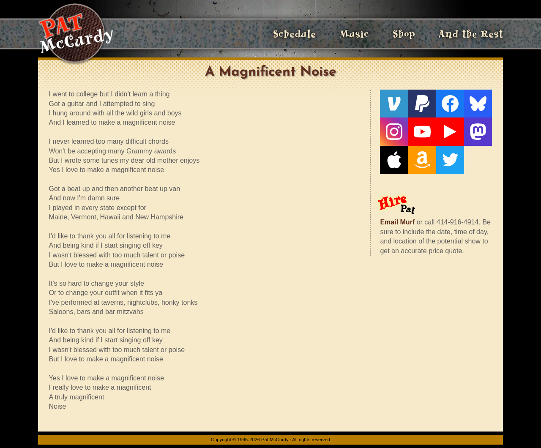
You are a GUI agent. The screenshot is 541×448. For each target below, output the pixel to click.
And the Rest (471, 34)
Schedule (294, 34)
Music (354, 34)
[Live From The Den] (450, 131)
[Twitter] (450, 160)
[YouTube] (422, 131)
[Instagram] (394, 131)
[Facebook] (450, 103)
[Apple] (394, 160)
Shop (404, 34)
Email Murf (397, 222)
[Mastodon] (478, 131)
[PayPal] (422, 103)
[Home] (75, 33)
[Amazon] (422, 160)
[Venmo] (394, 103)
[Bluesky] (478, 103)
